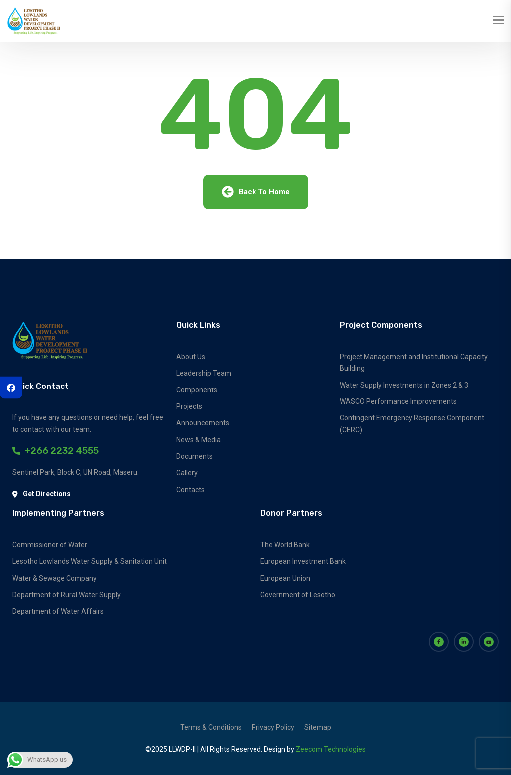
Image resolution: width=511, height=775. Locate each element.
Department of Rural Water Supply (66, 595)
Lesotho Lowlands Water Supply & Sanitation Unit (89, 561)
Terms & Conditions (211, 727)
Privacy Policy (273, 727)
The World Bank (285, 545)
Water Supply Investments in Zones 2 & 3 (404, 385)
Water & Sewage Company (54, 578)
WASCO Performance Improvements (398, 401)
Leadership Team (203, 373)
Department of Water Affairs (58, 611)
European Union (285, 578)
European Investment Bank (303, 561)
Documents (194, 456)
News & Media (198, 440)
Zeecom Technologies (331, 749)
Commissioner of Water (49, 545)
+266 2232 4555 (55, 450)
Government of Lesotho (297, 595)
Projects (189, 406)
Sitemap (317, 727)
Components (196, 390)
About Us (190, 357)
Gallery (187, 473)
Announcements (202, 423)
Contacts (190, 490)
